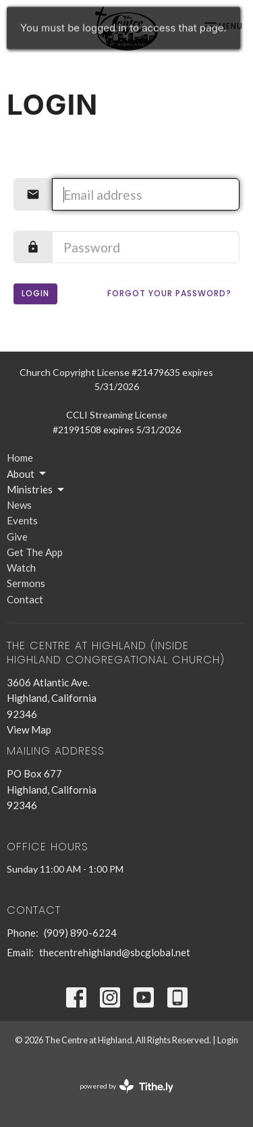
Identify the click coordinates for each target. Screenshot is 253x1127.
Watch (21, 567)
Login (35, 293)
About (27, 473)
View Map (29, 729)
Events (22, 520)
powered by (126, 1086)
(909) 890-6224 (80, 933)
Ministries (36, 490)
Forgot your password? (169, 293)
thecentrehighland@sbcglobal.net (114, 952)
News (19, 505)
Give (17, 536)
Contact (25, 599)
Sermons (26, 583)
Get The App (35, 552)
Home (20, 457)
